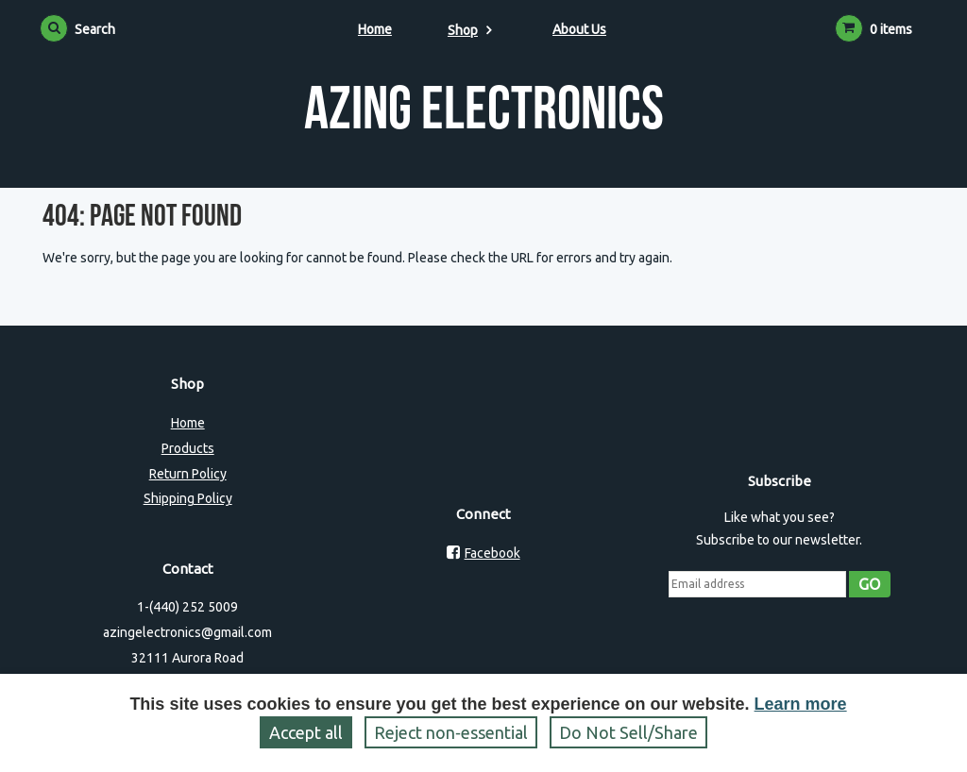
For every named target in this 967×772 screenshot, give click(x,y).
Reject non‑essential (451, 732)
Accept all (306, 732)
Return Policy (188, 473)
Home (375, 29)
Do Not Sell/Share (628, 732)
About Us (579, 29)
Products (187, 448)
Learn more (801, 704)
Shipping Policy (188, 498)
